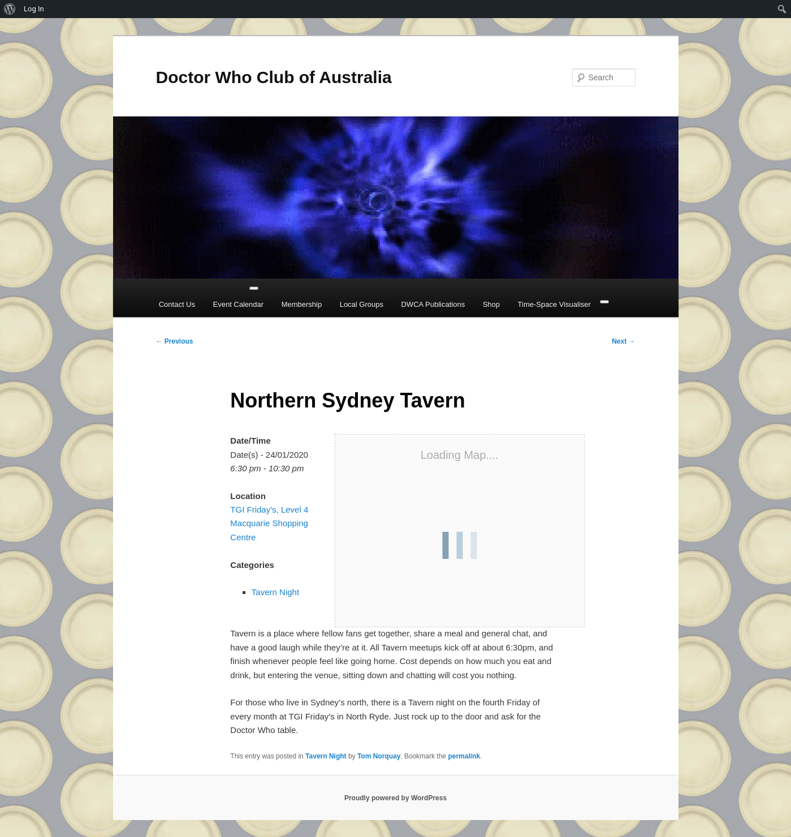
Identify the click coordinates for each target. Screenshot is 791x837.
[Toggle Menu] (253, 288)
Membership (302, 304)
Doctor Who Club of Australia (274, 77)
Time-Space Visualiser (554, 304)
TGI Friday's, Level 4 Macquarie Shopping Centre (269, 523)
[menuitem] (10, 9)
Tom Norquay (378, 756)
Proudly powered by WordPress (395, 798)
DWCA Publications (433, 304)
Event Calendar (238, 304)
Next (623, 341)
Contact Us (177, 304)
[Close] (604, 301)
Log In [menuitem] (34, 9)
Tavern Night (275, 592)
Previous (174, 341)
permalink (464, 756)
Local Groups (361, 304)
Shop (491, 304)
